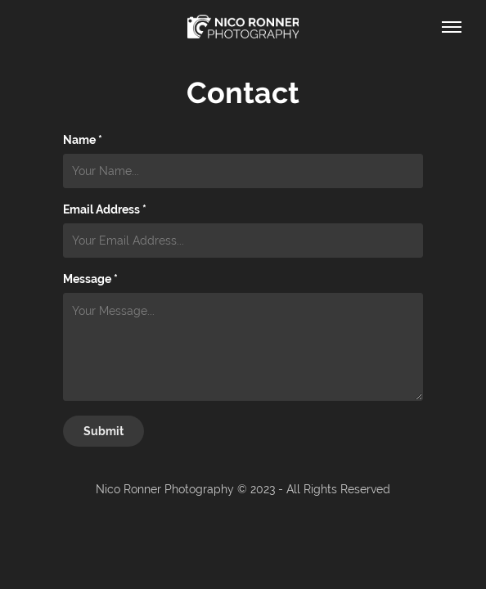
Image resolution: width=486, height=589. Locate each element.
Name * (82, 139)
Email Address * (104, 209)
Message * (90, 279)
